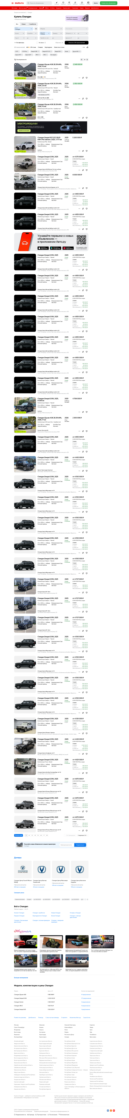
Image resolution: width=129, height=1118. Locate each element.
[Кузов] (19, 33)
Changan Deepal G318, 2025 (48, 157)
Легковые (14, 8)
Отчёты (52, 8)
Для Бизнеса (95, 8)
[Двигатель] (45, 33)
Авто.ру (19, 3)
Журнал (87, 8)
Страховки (75, 8)
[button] (57, 3)
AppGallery (68, 248)
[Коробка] (32, 33)
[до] (82, 33)
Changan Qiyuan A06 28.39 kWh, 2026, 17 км (50, 419)
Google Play (55, 248)
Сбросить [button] (59, 42)
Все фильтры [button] (19, 43)
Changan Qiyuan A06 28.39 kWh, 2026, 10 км (50, 65)
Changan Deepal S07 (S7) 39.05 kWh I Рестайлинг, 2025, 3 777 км (50, 139)
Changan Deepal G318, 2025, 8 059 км (48, 400)
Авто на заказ (23, 8)
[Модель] (51, 29)
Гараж (81, 8)
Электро (41, 8)
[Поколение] (76, 29)
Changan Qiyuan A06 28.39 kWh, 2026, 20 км (50, 85)
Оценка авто (66, 8)
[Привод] (57, 33)
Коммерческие (32, 8)
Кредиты (58, 8)
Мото (47, 8)
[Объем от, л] (70, 33)
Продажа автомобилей (20, 12)
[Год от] (20, 38)
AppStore (43, 248)
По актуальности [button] (20, 60)
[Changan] (23, 29)
